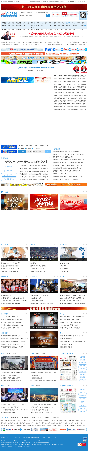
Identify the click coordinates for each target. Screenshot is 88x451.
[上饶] (55, 165)
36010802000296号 (45, 442)
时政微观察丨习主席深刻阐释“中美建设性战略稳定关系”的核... (17, 42)
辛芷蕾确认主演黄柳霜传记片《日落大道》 (72, 336)
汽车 (32, 29)
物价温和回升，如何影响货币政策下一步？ (42, 407)
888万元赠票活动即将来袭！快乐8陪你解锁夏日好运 (45, 380)
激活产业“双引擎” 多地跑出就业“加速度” (12, 298)
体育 (13, 25)
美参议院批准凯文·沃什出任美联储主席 (12, 325)
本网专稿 (21, 148)
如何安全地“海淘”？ (7, 295)
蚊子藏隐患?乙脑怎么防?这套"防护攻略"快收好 (14, 338)
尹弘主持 (41, 70)
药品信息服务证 (59, 444)
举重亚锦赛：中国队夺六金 (78, 109)
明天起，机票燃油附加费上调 (9, 316)
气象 (50, 25)
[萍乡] (55, 159)
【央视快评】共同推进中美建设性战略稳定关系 (57, 44)
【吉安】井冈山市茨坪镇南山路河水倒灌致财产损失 (33, 165)
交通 (27, 29)
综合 (24, 29)
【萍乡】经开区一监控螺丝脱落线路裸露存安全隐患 (33, 174)
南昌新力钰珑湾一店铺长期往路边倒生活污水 (26, 161)
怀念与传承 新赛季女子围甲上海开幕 (70, 319)
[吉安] (55, 162)
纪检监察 (28, 148)
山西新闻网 (39, 420)
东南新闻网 (10, 423)
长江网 (43, 425)
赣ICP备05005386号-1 (31, 442)
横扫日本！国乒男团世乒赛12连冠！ (70, 328)
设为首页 (5, 1)
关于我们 (3, 437)
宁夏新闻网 (22, 423)
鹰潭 (62, 29)
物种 (55, 23)
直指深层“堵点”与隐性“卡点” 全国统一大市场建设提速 (45, 404)
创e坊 (36, 145)
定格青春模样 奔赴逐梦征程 (38, 266)
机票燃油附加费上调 (59, 107)
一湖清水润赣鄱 (58, 78)
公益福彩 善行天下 (35, 375)
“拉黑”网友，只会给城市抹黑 (9, 271)
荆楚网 (54, 425)
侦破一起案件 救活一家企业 (78, 95)
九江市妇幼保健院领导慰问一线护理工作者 (72, 298)
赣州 (66, 29)
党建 (32, 23)
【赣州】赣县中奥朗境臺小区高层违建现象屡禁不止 (33, 179)
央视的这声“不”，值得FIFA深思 (10, 268)
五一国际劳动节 (64, 268)
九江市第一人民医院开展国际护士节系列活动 (72, 295)
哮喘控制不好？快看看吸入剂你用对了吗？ (13, 347)
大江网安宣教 (37, 148)
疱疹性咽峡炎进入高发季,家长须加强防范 (65, 98)
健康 (63, 25)
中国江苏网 (72, 420)
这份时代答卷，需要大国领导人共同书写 (77, 44)
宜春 (70, 29)
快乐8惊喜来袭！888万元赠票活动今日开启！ (43, 372)
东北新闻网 (37, 423)
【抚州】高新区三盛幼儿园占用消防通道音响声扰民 (33, 177)
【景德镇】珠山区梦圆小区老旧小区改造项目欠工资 (33, 171)
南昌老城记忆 (34, 263)
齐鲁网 (39, 425)
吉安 (78, 29)
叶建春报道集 (84, 72)
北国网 (33, 420)
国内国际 (4, 25)
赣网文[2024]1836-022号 (6, 444)
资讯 (27, 25)
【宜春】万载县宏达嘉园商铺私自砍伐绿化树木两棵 (33, 168)
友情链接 (24, 417)
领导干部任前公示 (59, 84)
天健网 (59, 425)
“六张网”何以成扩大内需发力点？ (40, 410)
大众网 (51, 420)
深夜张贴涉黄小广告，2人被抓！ (39, 295)
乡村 (59, 25)
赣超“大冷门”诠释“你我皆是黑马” (10, 266)
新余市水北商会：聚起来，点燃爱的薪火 (68, 171)
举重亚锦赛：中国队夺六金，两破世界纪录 (72, 316)
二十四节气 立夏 (64, 263)
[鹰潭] (55, 176)
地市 (39, 417)
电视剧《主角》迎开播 (66, 344)
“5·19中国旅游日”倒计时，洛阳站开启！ (12, 372)
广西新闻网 (11, 425)
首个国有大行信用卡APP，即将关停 (11, 322)
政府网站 (14, 417)
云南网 (16, 423)
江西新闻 (4, 23)
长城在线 (3, 423)
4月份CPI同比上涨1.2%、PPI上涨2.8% (41, 412)
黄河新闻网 (18, 425)
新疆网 (29, 425)
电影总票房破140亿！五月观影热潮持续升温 (72, 341)
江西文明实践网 (81, 425)
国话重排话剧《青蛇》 (66, 347)
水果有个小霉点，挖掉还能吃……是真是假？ (14, 341)
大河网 (81, 423)
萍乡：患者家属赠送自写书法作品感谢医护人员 (70, 159)
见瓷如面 (68, 25)
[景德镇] (55, 179)
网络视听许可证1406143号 (30, 444)
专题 (27, 23)
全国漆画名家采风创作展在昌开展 (63, 104)
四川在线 (45, 420)
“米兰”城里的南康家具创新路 (65, 157)
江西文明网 (65, 425)
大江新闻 (46, 12)
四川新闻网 (59, 423)
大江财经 (4, 29)
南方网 (76, 423)
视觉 (32, 25)
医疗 (42, 25)
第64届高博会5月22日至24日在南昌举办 (74, 78)
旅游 (42, 23)
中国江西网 (4, 420)
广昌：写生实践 (61, 173)
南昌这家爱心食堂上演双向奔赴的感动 (68, 151)
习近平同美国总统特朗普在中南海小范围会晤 (51, 33)
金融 (55, 25)
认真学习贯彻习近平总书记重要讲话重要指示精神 (35, 68)
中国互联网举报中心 (29, 446)
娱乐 (13, 23)
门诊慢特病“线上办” (79, 104)
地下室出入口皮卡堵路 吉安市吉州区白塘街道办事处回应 (70, 101)
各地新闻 (56, 149)
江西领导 (21, 145)
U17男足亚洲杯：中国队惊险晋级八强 (70, 322)
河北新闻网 (72, 425)
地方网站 (4, 417)
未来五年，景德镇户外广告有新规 (68, 179)
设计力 (37, 25)
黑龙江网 (83, 420)
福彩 (9, 25)
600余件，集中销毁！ (36, 298)
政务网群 (56, 417)
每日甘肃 (49, 425)
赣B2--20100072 (18, 442)
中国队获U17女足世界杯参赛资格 (69, 325)
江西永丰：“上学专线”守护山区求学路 (12, 407)
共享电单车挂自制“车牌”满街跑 (62, 92)
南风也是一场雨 (81, 98)
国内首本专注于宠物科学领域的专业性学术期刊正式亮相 (70, 87)
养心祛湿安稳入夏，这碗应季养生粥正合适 (13, 344)
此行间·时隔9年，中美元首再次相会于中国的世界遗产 (36, 42)
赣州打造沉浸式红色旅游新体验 (63, 81)
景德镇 (50, 29)
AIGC (32, 27)
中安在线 (70, 423)
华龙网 (65, 420)
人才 (9, 29)
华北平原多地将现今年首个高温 (10, 328)
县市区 (47, 417)
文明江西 (18, 29)
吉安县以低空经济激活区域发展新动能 (75, 84)
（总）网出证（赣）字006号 (18, 444)
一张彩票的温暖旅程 (36, 378)
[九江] (55, 154)
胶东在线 (47, 423)
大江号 (37, 23)
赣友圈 (37, 29)
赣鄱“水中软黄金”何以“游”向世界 (10, 263)
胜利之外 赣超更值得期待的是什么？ (11, 380)
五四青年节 (63, 266)
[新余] (55, 171)
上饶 (74, 29)
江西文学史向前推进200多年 (9, 375)
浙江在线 (23, 420)
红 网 (28, 420)
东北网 (56, 420)
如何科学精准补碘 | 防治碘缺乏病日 (11, 336)
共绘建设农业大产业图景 (79, 81)
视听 (9, 23)
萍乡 (54, 29)
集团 (33, 417)
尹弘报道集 (76, 72)
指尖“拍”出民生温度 (77, 92)
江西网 (78, 23)
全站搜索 (22, 15)
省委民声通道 (11, 420)
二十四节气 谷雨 (64, 271)
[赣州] (55, 157)
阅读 (46, 23)
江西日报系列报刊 (40, 12)
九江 (46, 29)
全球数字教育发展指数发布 (9, 412)
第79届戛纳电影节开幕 (66, 338)
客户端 (73, 23)
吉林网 (61, 420)
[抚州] (55, 173)
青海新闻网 (4, 425)
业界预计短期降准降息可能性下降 (10, 303)
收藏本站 (11, 1)
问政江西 (18, 25)
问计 (50, 23)
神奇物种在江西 (44, 145)
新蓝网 (24, 425)
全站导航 (18, 1)
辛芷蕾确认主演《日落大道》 (62, 109)
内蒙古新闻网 (29, 423)
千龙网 (65, 423)
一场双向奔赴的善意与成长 (38, 268)
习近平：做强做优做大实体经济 (31, 44)
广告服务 (8, 437)
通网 (43, 423)
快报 (24, 23)
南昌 (42, 29)
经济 (59, 23)
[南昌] (55, 151)
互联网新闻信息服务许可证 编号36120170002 (46, 444)
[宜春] (55, 168)
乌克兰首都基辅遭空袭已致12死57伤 (75, 107)
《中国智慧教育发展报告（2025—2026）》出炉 (14, 410)
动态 (13, 29)
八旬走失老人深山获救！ (37, 301)
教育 (24, 25)
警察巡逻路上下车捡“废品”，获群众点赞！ (42, 303)
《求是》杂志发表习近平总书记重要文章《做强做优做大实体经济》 (18, 44)
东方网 (77, 420)
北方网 (18, 420)
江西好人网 (74, 25)
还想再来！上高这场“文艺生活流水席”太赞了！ (70, 168)
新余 (58, 29)
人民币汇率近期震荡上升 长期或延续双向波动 (14, 301)
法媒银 (68, 23)
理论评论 (18, 23)
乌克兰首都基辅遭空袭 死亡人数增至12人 (13, 319)
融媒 (63, 23)
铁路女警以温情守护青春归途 (62, 95)
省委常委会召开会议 (32, 70)
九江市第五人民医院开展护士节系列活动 (71, 301)
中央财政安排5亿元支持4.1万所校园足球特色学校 (15, 404)
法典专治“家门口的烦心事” (38, 271)
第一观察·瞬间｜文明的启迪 (52, 42)
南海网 (34, 425)
